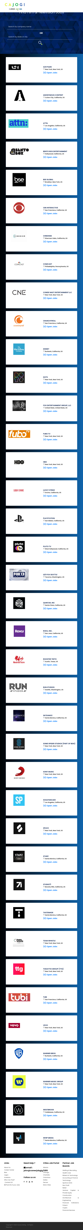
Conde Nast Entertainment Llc (57, 292)
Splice (46, 828)
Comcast (47, 264)
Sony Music (48, 771)
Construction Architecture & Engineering (71, 1197)
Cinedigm (47, 236)
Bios (5, 1172)
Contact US (9, 1182)
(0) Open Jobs (50, 72)
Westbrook (48, 1109)
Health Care (67, 1173)
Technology (67, 1180)
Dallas (45, 1180)
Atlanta (45, 1167)
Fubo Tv (46, 434)
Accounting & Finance (70, 1178)
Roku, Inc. (47, 631)
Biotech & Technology (70, 1175)
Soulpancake (49, 800)
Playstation (49, 518)
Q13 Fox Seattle (50, 574)
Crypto (65, 1208)
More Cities (47, 1185)
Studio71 (47, 884)
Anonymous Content (53, 95)
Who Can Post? (9, 1180)
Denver (45, 1182)
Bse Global (48, 179)
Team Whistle (49, 940)
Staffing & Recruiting (70, 1170)
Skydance (47, 715)
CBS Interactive (50, 207)
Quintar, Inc (49, 603)
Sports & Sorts (67, 1183)
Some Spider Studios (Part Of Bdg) (59, 743)
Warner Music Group (53, 1081)
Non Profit (66, 1185)
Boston (45, 1170)
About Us (7, 1167)
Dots (45, 377)
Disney (46, 349)
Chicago (46, 1172)
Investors (7, 1177)
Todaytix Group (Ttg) (53, 969)
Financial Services (69, 1210)
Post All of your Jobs (12, 1185)
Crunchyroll (49, 321)
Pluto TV (47, 546)
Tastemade (48, 912)
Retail (64, 1188)
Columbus (46, 1177)
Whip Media (48, 1138)
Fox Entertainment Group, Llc (57, 405)
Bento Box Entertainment (55, 151)
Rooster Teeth (50, 659)
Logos (6, 1175)
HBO (45, 462)
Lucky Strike (49, 490)
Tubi (45, 997)
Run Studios (48, 687)
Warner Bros (49, 1053)
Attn (45, 123)
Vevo (45, 1025)
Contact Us (29, 1175)
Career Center (9, 1170)
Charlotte (46, 1175)
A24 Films (47, 67)
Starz (46, 856)
